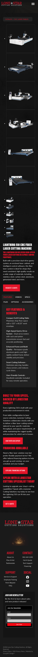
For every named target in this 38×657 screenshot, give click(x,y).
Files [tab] (5, 302)
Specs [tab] (27, 297)
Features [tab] (7, 297)
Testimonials (10, 563)
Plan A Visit (10, 560)
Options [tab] (15, 302)
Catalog (8, 19)
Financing (27, 566)
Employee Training (10, 580)
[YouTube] (27, 585)
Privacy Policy (7, 651)
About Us (10, 557)
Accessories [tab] (27, 302)
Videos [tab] (18, 297)
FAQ (10, 586)
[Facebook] (27, 577)
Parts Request (10, 583)
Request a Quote (11, 288)
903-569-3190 (27, 557)
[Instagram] (27, 581)
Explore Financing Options (15, 470)
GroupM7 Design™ (9, 653)
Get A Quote (27, 560)
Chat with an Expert (13, 441)
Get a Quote (10, 504)
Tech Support (27, 563)
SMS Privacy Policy (19, 651)
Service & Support (10, 577)
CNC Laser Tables (21, 19)
